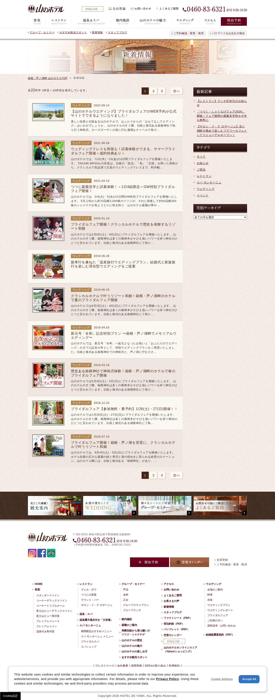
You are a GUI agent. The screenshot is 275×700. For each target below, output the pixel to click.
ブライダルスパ (90, 641)
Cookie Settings (222, 679)
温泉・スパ (85, 614)
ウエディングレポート (220, 610)
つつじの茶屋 (88, 594)
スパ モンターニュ (209, 182)
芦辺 (125, 589)
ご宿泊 (201, 169)
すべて (201, 156)
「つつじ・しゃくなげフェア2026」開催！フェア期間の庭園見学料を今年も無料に (222, 116)
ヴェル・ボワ (88, 589)
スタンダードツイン (48, 595)
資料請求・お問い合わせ (221, 625)
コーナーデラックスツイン (51, 600)
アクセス (169, 584)
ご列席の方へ (215, 620)
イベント (203, 195)
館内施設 (127, 619)
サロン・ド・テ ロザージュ (97, 605)
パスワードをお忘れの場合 (228, 33)
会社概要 (122, 665)
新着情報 (97, 32)
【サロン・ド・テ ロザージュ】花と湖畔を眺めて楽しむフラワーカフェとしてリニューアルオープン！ (222, 130)
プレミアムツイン (46, 626)
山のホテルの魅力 (132, 645)
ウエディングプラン (219, 605)
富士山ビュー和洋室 (48, 616)
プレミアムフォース (48, 621)
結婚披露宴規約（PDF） (220, 634)
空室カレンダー (173, 635)
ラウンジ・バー (90, 599)
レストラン (204, 176)
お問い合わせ (171, 589)
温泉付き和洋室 (45, 631)
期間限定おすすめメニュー (96, 631)
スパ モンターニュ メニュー (97, 636)
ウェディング (206, 189)
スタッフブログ (117, 32)
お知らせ (203, 163)
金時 (125, 594)
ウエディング (213, 584)
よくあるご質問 (173, 595)
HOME (39, 584)
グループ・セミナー (42, 32)
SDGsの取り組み (155, 665)
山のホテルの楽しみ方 (134, 651)
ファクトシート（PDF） (178, 617)
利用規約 (174, 665)
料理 (209, 594)
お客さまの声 (171, 600)
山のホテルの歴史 (132, 640)
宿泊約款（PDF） (174, 623)
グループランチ (132, 610)
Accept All (249, 679)
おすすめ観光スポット (73, 32)
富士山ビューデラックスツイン (54, 610)
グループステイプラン (136, 605)
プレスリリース (104, 665)
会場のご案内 (215, 589)
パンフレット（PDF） (176, 629)
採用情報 (136, 665)
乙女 (125, 599)
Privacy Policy (167, 679)
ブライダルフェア (217, 615)
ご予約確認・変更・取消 (189, 33)
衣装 (209, 599)
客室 (37, 589)
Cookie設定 (10, 695)
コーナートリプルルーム (50, 605)
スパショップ (88, 646)
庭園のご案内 (129, 625)
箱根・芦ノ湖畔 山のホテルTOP (47, 78)
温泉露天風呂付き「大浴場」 (96, 619)
